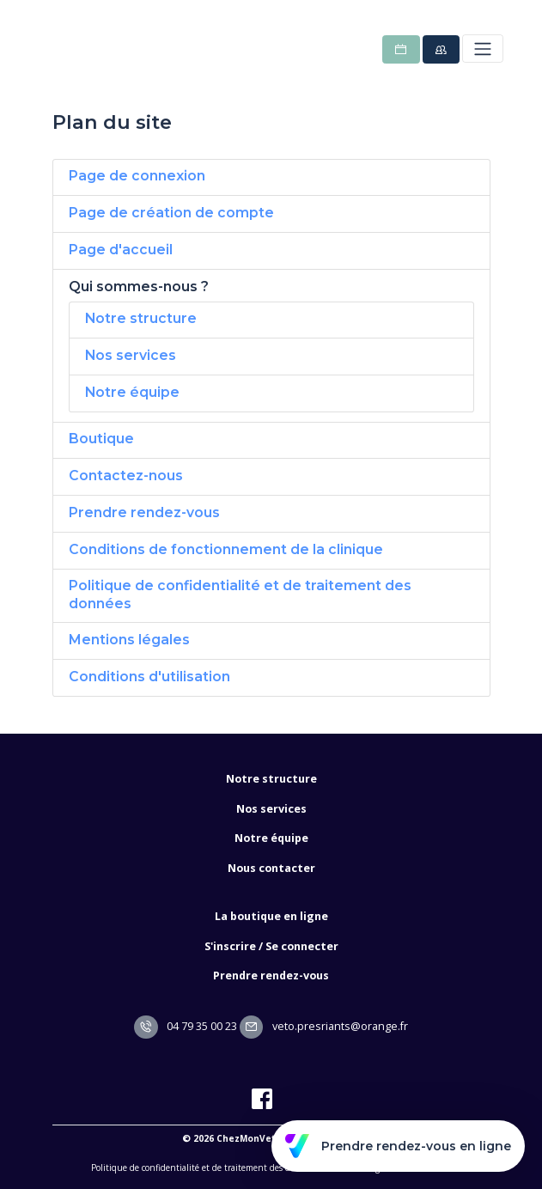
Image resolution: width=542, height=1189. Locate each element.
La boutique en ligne (271, 916)
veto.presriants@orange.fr (324, 1026)
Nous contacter (271, 868)
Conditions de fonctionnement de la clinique (226, 549)
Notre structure (141, 318)
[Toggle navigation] (482, 48)
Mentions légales (129, 639)
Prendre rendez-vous (144, 512)
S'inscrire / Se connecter (271, 946)
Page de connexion (137, 176)
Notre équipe (132, 392)
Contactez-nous (126, 475)
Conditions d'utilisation (149, 676)
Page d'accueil (121, 249)
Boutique (101, 438)
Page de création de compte (171, 212)
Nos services (130, 355)
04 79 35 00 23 (185, 1026)
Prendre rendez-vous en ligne (398, 1146)
